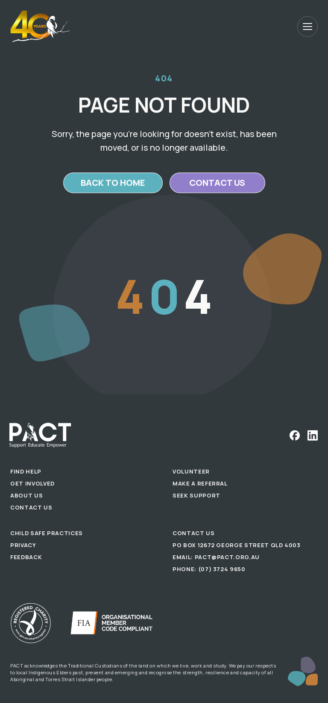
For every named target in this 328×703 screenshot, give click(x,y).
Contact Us (31, 507)
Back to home (113, 182)
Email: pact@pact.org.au (216, 557)
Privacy (23, 545)
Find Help (25, 471)
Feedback (26, 557)
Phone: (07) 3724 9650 (209, 569)
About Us (26, 495)
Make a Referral (200, 483)
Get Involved (32, 483)
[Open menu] (307, 26)
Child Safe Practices (46, 533)
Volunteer (191, 471)
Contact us (217, 182)
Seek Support (196, 495)
